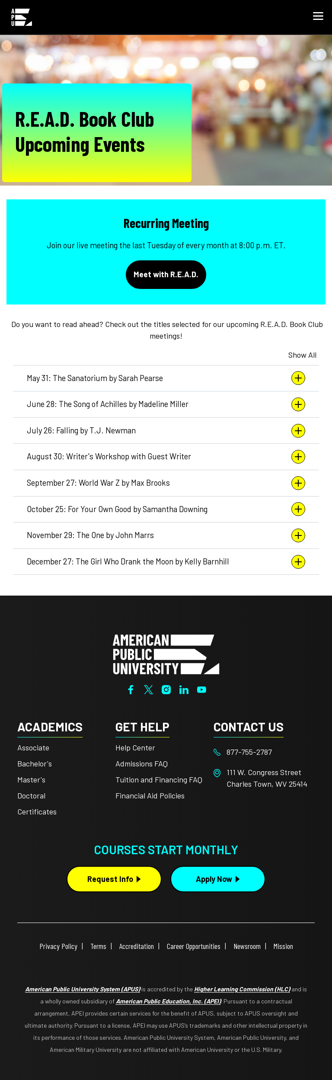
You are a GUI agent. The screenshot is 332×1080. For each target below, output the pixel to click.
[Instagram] (166, 688)
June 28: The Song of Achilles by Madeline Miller (166, 404)
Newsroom (247, 946)
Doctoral (31, 795)
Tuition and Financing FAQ (158, 779)
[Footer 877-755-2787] (263, 752)
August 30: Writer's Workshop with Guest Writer (166, 457)
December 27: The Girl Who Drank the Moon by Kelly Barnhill (166, 562)
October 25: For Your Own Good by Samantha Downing (166, 509)
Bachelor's (34, 763)
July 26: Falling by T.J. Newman (166, 431)
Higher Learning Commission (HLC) (242, 989)
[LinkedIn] (183, 688)
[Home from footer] (166, 653)
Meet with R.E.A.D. (166, 274)
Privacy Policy (58, 946)
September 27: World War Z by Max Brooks (166, 483)
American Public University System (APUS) (82, 989)
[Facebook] (130, 688)
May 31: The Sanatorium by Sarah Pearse (166, 378)
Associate (33, 747)
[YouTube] (201, 688)
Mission (283, 946)
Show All (302, 354)
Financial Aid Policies (150, 795)
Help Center (135, 747)
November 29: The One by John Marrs (166, 535)
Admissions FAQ (141, 763)
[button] (318, 17)
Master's (31, 779)
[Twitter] (148, 688)
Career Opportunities (193, 946)
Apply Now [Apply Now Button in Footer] (214, 879)
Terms (98, 946)
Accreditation (136, 946)
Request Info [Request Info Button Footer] (110, 879)
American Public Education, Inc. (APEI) (168, 1001)
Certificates (37, 811)
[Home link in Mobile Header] (22, 17)
